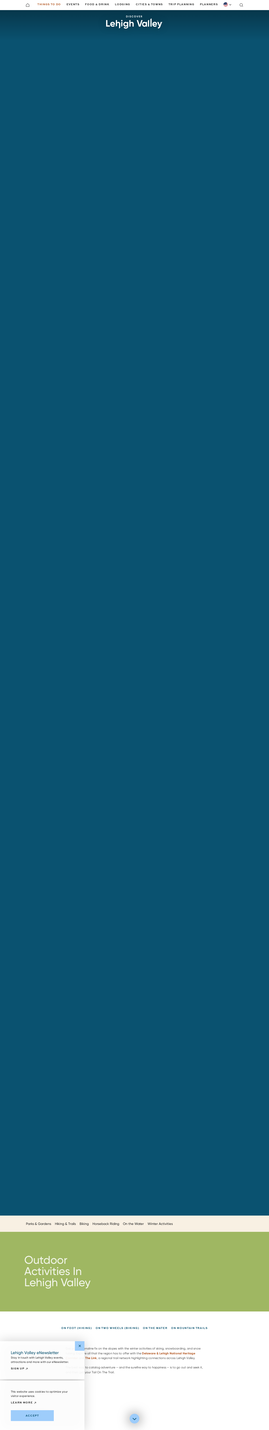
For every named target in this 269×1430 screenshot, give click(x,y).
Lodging (122, 4)
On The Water (155, 1335)
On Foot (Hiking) (76, 1335)
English (225, 4)
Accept (32, 1415)
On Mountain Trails (189, 1335)
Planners (209, 4)
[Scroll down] (134, 1419)
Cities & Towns (149, 4)
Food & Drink (97, 4)
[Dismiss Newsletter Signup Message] (79, 1346)
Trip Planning (181, 4)
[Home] (27, 5)
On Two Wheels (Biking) (117, 1335)
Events (73, 4)
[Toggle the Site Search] (241, 5)
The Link (91, 1360)
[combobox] (227, 4)
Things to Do (49, 4)
